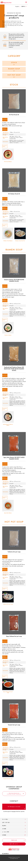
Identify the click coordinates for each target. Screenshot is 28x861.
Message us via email (14, 806)
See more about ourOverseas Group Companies (14, 793)
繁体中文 (23, 6)
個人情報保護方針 (5, 853)
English (17, 6)
